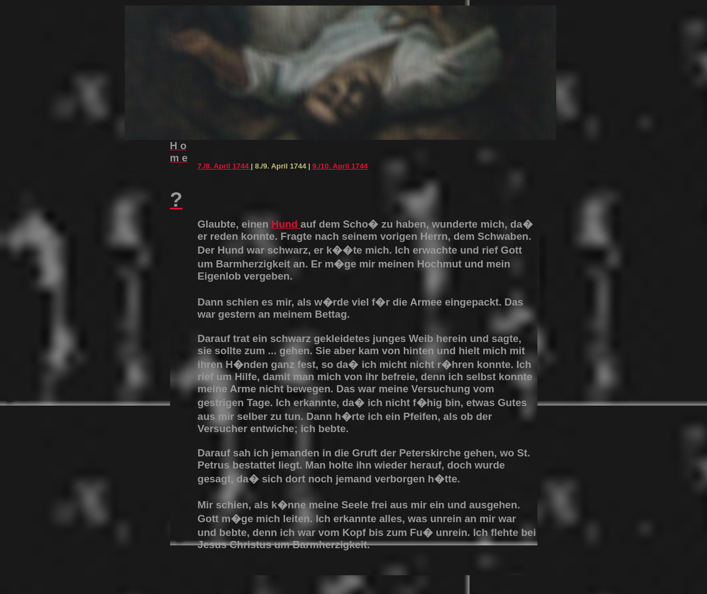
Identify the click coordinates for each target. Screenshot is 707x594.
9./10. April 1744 (339, 166)
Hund (285, 224)
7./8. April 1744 (224, 166)
